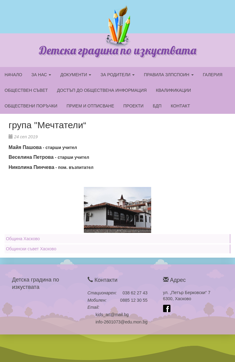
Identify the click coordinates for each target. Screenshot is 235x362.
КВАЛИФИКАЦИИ (173, 90)
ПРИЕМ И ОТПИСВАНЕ (90, 105)
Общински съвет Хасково (31, 248)
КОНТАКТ (180, 105)
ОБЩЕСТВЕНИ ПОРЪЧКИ (31, 105)
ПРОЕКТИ (133, 105)
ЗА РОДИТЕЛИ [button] (117, 74)
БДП (157, 105)
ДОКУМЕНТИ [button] (75, 74)
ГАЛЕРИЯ (212, 74)
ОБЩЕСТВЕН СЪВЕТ (26, 90)
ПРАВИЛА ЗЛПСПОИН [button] (168, 74)
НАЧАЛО (13, 74)
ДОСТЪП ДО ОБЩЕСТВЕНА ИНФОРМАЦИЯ (102, 90)
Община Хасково (23, 238)
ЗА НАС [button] (41, 74)
